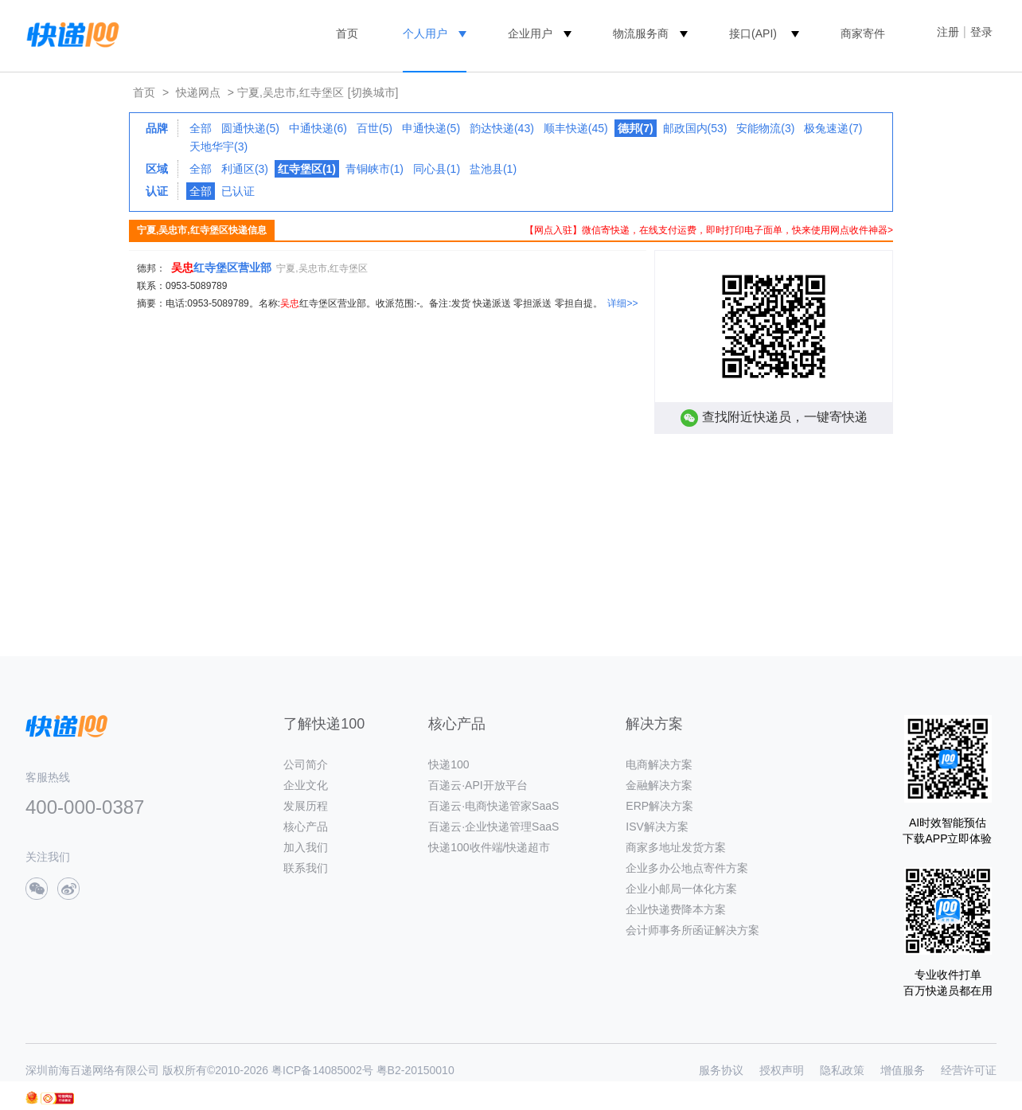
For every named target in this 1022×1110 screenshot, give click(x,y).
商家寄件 (863, 33)
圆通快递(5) (250, 128)
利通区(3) (244, 168)
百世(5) (374, 128)
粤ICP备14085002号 (322, 1070)
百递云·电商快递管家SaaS (493, 805)
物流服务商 (641, 33)
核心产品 (305, 826)
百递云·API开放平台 (477, 785)
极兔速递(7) (833, 128)
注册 (948, 31)
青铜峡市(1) (374, 168)
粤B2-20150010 (415, 1070)
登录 (981, 31)
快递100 (448, 764)
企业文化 (305, 785)
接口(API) (753, 33)
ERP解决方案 (659, 805)
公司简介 (305, 764)
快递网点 (198, 92)
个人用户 (425, 33)
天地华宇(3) (218, 146)
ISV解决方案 (657, 826)
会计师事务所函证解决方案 (692, 930)
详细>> (622, 303)
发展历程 (305, 805)
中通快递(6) (318, 128)
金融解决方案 (659, 785)
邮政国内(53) (695, 128)
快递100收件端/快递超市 (489, 847)
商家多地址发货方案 (676, 847)
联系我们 (305, 868)
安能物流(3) (765, 128)
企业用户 (530, 33)
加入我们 (305, 847)
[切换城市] (373, 92)
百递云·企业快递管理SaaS (493, 826)
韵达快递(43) (502, 128)
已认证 (238, 191)
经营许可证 (969, 1070)
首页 (347, 33)
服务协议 (721, 1070)
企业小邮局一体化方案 (681, 888)
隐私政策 (842, 1070)
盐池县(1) (493, 168)
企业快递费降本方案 (676, 909)
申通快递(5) (431, 128)
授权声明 (781, 1070)
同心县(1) (436, 168)
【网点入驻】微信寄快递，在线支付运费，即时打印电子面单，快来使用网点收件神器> (709, 230)
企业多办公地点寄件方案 (687, 868)
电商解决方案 (659, 764)
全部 (200, 128)
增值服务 (902, 1070)
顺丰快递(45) (576, 128)
